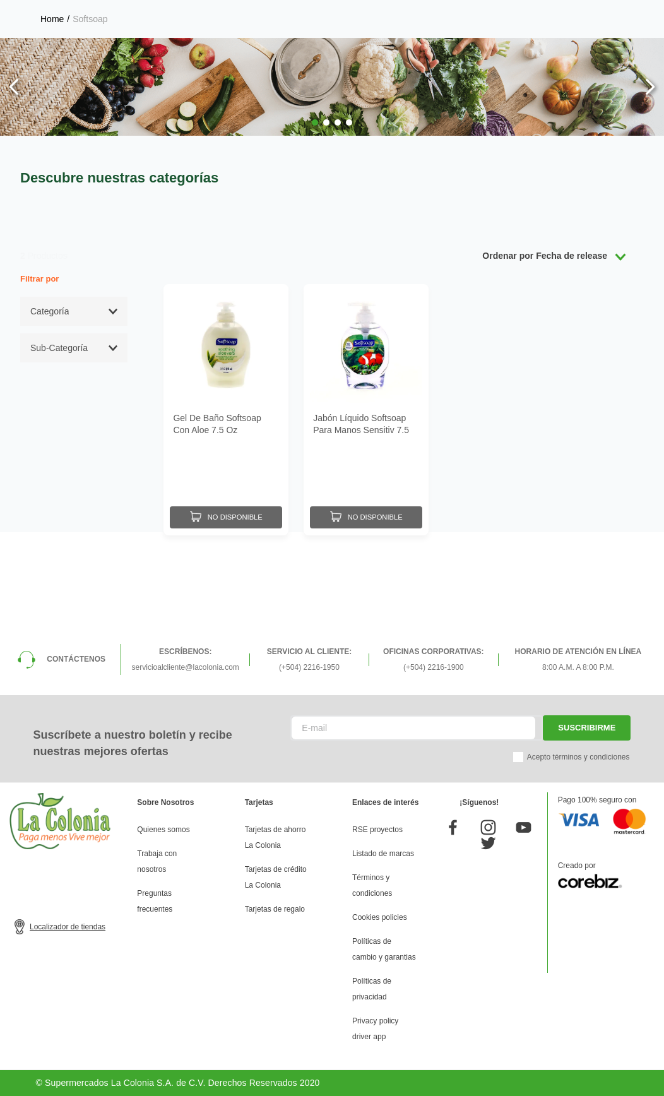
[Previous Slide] (14, 86)
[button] (315, 122)
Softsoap (90, 19)
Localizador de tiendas (67, 926)
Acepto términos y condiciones (578, 757)
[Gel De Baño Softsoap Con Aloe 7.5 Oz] (225, 409)
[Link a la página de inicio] (52, 19)
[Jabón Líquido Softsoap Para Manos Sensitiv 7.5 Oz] (366, 409)
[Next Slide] (649, 86)
